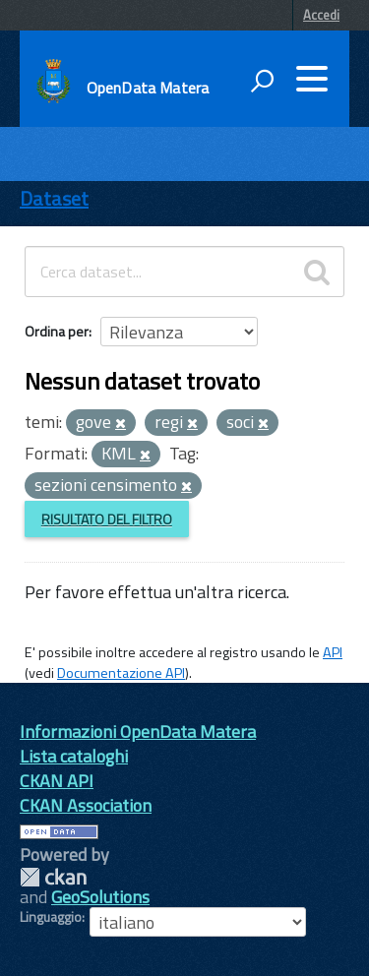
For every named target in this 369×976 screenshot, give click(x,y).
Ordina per (57, 331)
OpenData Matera (148, 87)
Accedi (321, 15)
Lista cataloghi (74, 756)
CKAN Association (86, 805)
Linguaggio (51, 917)
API (332, 652)
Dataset (54, 198)
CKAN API (56, 780)
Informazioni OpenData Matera (138, 731)
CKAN (53, 877)
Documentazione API (121, 673)
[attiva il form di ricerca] (261, 80)
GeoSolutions (100, 897)
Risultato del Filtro (106, 519)
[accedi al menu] (312, 78)
